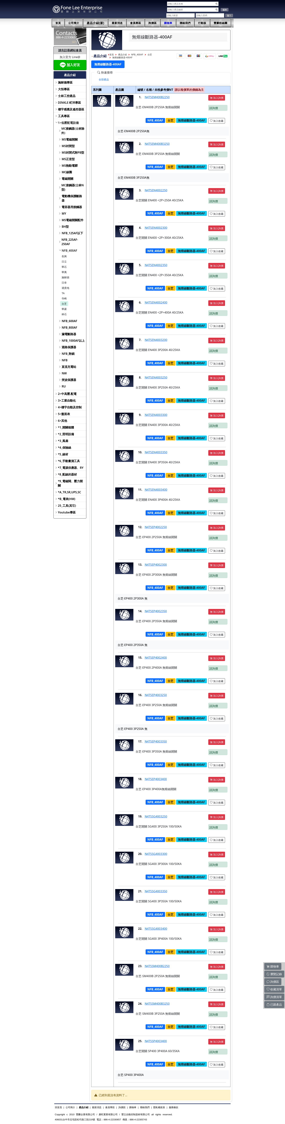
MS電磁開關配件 (72, 220)
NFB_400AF (69, 251)
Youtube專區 (67, 512)
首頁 (58, 23)
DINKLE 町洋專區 (69, 103)
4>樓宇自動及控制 (70, 407)
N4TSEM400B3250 (157, 144)
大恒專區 (64, 89)
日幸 (64, 282)
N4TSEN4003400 (156, 490)
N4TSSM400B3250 (157, 1004)
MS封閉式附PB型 (73, 153)
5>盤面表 (64, 414)
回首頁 (58, 1107)
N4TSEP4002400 (156, 658)
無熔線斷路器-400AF (122, 57)
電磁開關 (67, 179)
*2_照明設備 (66, 434)
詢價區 (152, 23)
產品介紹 (122, 54)
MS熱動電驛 (70, 166)
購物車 (168, 23)
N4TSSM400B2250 (157, 966)
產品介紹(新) (96, 23)
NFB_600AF (69, 321)
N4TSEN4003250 (156, 377)
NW (64, 373)
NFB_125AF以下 (72, 233)
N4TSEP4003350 (156, 741)
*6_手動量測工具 (69, 461)
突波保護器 (69, 380)
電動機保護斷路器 (72, 198)
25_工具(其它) (67, 506)
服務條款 (173, 1107)
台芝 (64, 303)
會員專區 (135, 23)
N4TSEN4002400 (156, 302)
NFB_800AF (69, 328)
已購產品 (274, 1005)
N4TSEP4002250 (156, 527)
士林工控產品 (66, 96)
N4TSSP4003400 (156, 1041)
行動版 (202, 23)
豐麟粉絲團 (220, 23)
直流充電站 (69, 367)
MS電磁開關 (70, 139)
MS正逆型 (68, 159)
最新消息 (117, 23)
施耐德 (65, 277)
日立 (64, 261)
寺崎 (64, 298)
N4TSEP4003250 (156, 695)
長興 (64, 256)
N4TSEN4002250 (156, 190)
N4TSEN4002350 (156, 265)
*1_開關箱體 (66, 427)
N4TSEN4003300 (156, 415)
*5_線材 (63, 454)
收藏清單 (274, 989)
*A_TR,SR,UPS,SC (69, 492)
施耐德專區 (65, 82)
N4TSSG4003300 (156, 854)
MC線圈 (67, 172)
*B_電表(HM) (66, 499)
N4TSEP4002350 (156, 611)
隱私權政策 (159, 1107)
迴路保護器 (69, 347)
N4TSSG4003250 (156, 816)
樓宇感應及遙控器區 (71, 109)
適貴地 (65, 288)
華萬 (64, 272)
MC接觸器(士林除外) (72, 131)
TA (63, 293)
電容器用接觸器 (72, 207)
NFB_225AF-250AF (69, 242)
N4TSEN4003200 (156, 340)
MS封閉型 (68, 146)
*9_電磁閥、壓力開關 (70, 483)
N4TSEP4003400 (156, 779)
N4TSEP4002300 (156, 565)
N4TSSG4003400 (156, 929)
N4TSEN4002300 (156, 228)
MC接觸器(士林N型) (72, 187)
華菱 (64, 309)
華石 (64, 267)
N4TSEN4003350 (156, 452)
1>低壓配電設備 (68, 123)
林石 (64, 314)
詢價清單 (274, 997)
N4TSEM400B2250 (157, 97)
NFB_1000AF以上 (73, 341)
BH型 (65, 227)
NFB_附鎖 (68, 354)
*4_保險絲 (64, 448)
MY (64, 214)
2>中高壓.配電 (67, 394)
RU (64, 386)
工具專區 (64, 116)
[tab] (104, 79)
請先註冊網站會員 (70, 50)
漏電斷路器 (69, 334)
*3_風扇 (63, 441)
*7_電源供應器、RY (71, 468)
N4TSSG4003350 (156, 891)
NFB (64, 360)
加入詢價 (216, 97)
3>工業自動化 (67, 401)
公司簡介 (73, 23)
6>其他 (62, 421)
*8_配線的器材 (67, 474)
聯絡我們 (185, 23)
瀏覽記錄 (274, 974)
